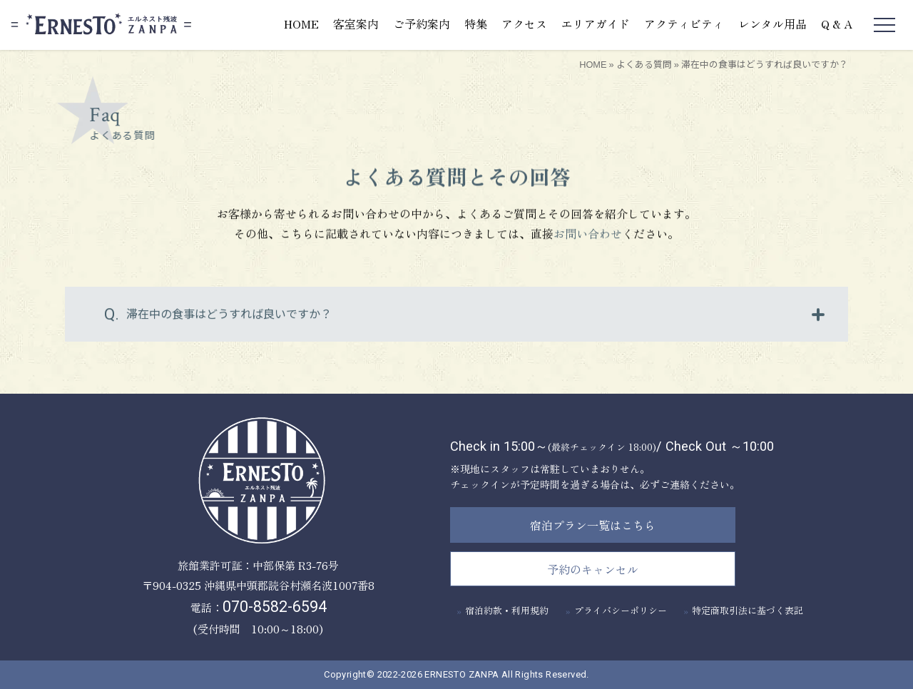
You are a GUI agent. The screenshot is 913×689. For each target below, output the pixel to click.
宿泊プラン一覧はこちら (593, 525)
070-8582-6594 (275, 607)
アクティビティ (684, 23)
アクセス (524, 23)
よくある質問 (644, 64)
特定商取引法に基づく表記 (747, 610)
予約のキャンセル (592, 569)
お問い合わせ (588, 236)
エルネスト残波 (101, 24)
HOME (301, 23)
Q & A (836, 23)
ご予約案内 (421, 23)
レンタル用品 (772, 23)
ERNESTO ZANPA (461, 674)
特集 (475, 23)
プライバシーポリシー (620, 610)
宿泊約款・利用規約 (507, 610)
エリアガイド (595, 23)
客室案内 (356, 23)
